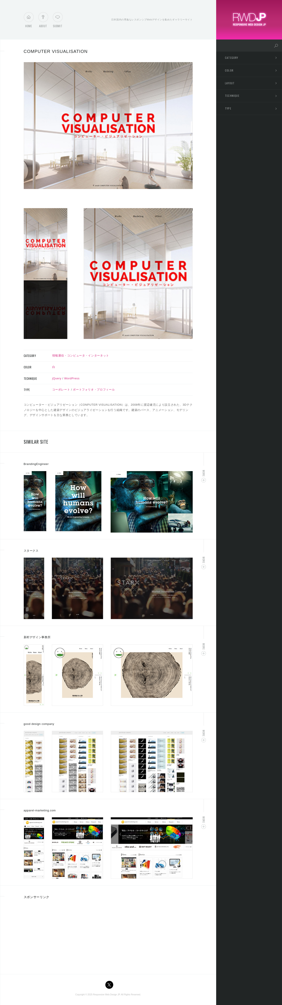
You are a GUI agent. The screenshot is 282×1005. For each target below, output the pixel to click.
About (43, 21)
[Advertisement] (60, 935)
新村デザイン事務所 (37, 637)
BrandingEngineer (36, 464)
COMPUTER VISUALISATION (56, 51)
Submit (58, 21)
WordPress (72, 378)
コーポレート (61, 389)
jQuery (56, 378)
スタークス (31, 550)
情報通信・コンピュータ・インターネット (80, 355)
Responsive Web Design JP (106, 994)
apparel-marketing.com (40, 810)
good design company (39, 724)
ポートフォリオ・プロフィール (94, 389)
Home (28, 21)
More (204, 473)
